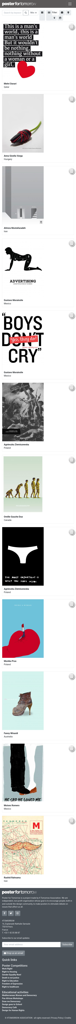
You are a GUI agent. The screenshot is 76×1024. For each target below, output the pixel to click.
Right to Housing (9, 972)
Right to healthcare (10, 987)
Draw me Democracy (11, 1001)
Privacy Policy (57, 1018)
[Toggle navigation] (70, 4)
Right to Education (10, 981)
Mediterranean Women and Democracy (19, 995)
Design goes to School (12, 1004)
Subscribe (67, 944)
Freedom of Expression (12, 984)
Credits (68, 1018)
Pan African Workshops (12, 998)
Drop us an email (13, 953)
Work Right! (7, 969)
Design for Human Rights (13, 1010)
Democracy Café (9, 1007)
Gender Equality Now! (11, 975)
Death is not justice (10, 978)
